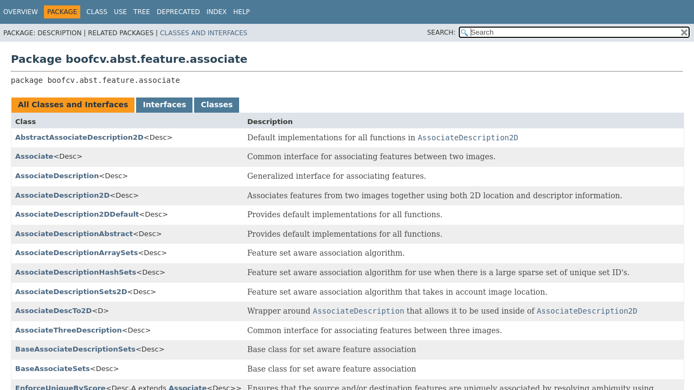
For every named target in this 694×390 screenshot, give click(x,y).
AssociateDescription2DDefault (77, 214)
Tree (141, 12)
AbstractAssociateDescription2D (79, 137)
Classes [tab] (217, 104)
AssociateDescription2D (62, 195)
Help (241, 12)
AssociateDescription (57, 176)
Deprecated (178, 12)
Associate (34, 156)
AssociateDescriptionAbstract (74, 234)
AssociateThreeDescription (68, 330)
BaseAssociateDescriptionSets (75, 349)
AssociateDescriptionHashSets (75, 272)
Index (217, 12)
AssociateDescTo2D (53, 311)
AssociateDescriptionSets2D (71, 292)
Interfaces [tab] (164, 104)
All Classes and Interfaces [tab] (73, 104)
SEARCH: (441, 32)
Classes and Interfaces (203, 33)
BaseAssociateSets (52, 369)
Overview (20, 12)
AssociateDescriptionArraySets (76, 253)
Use (120, 12)
